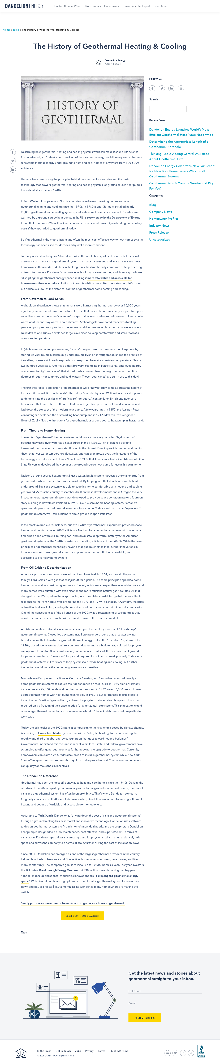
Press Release (159, 232)
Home (6, 29)
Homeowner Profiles (163, 218)
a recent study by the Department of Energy (112, 217)
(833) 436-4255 (119, 1051)
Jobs (78, 1051)
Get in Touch (63, 1051)
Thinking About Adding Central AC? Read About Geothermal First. (179, 156)
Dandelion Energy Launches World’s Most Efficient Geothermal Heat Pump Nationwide (181, 132)
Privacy (89, 1051)
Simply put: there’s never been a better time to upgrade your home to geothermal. (73, 903)
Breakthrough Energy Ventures (58, 870)
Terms (101, 1051)
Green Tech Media (49, 733)
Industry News (159, 225)
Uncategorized (159, 239)
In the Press (44, 1051)
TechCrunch (45, 815)
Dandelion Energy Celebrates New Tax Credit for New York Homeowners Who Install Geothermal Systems (181, 171)
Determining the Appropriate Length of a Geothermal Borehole (179, 144)
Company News (160, 211)
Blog (16, 29)
